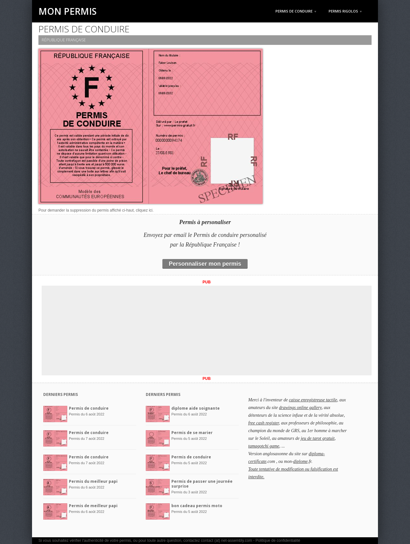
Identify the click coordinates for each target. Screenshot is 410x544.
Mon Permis (67, 11)
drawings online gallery (300, 407)
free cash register (263, 423)
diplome (300, 461)
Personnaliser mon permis (205, 264)
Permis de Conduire (295, 11)
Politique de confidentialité (278, 540)
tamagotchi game (263, 446)
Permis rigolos (345, 11)
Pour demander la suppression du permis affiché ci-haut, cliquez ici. (95, 210)
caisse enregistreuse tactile (313, 400)
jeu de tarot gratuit (318, 438)
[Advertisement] (207, 330)
